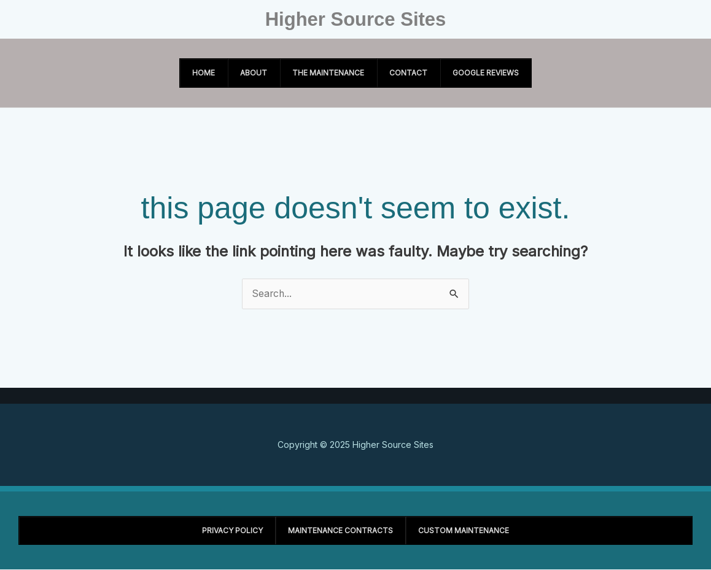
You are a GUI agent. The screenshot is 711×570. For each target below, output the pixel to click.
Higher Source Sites (355, 19)
